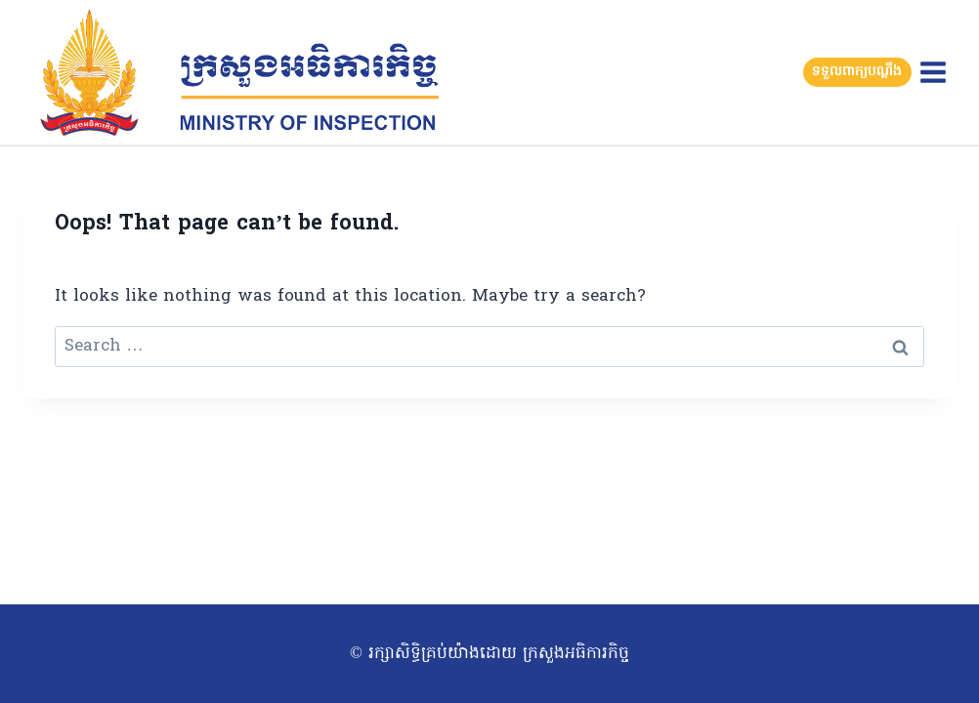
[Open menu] (933, 72)
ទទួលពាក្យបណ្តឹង (857, 72)
